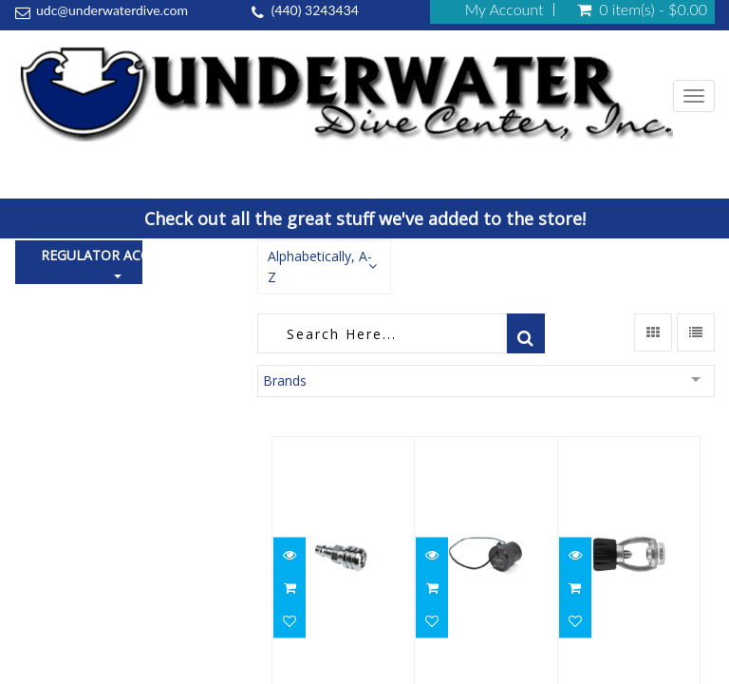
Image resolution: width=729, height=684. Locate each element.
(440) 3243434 (315, 10)
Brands (285, 380)
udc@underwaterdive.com (112, 10)
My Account (504, 9)
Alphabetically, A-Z (320, 266)
